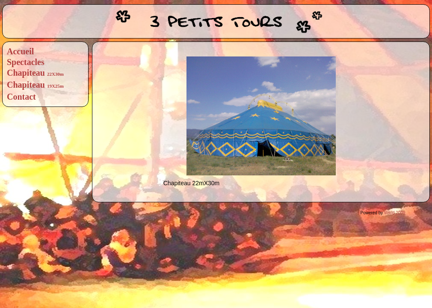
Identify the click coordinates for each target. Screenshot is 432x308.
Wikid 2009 (394, 212)
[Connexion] (34, 229)
